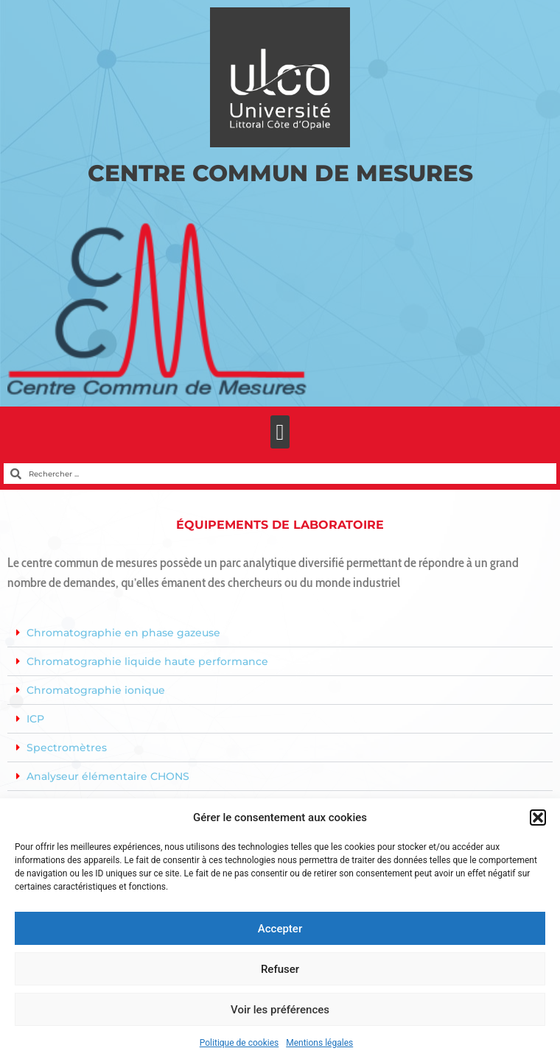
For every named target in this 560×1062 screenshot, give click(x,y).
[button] (538, 817)
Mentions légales (319, 1043)
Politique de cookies (239, 1043)
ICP (35, 718)
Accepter (280, 928)
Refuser (280, 969)
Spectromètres (67, 747)
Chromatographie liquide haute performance (147, 661)
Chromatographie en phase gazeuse (123, 632)
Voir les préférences (280, 1009)
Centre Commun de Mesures (280, 173)
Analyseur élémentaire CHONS (108, 776)
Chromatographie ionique (96, 690)
